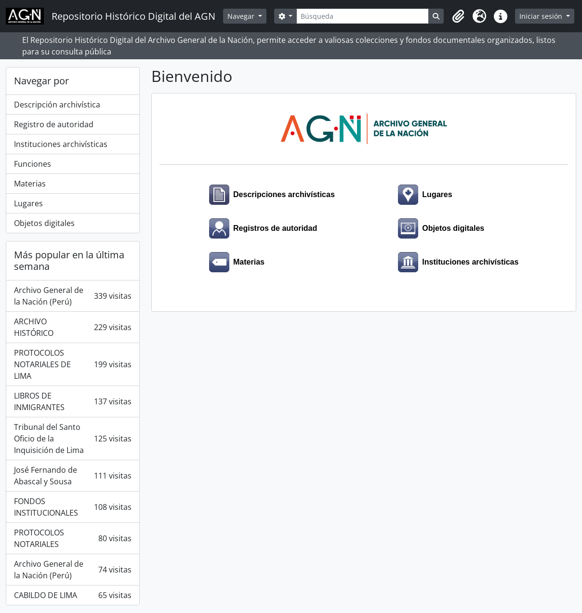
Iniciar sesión (541, 16)
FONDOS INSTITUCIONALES (73, 507)
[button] (458, 16)
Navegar (241, 16)
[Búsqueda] (362, 16)
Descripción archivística (57, 104)
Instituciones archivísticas (60, 144)
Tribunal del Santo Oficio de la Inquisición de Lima (73, 438)
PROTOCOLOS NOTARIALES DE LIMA (73, 364)
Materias (30, 183)
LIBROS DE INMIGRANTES (73, 401)
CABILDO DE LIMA (73, 595)
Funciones (32, 164)
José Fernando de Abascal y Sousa (73, 476)
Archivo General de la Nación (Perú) (73, 296)
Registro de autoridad (53, 124)
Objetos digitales (44, 223)
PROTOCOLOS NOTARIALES (73, 538)
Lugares (28, 203)
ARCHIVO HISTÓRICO (73, 327)
